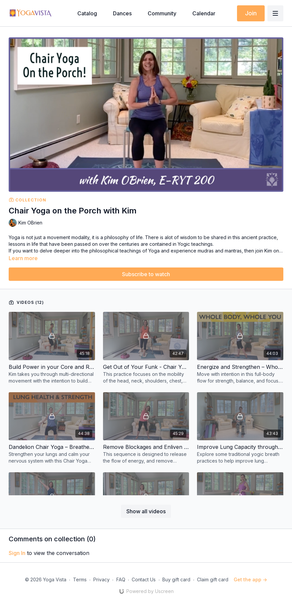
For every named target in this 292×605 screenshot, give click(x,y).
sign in (17, 553)
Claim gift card (212, 579)
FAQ (120, 579)
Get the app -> (250, 579)
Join (251, 13)
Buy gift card (176, 579)
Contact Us (144, 579)
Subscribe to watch (146, 274)
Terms (80, 579)
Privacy (101, 579)
